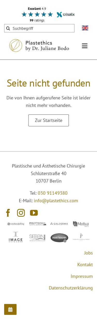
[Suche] (8, 28)
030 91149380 (53, 193)
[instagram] (21, 213)
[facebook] (8, 213)
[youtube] (34, 213)
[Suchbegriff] (39, 28)
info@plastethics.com (56, 201)
